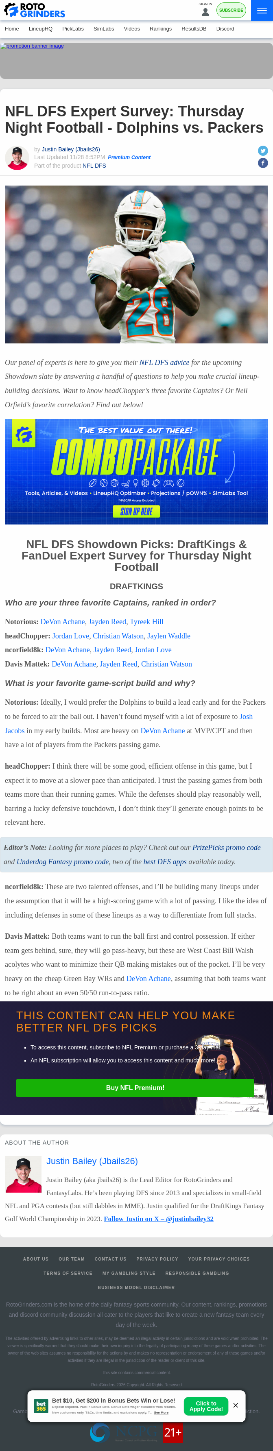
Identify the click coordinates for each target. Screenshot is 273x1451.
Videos (132, 29)
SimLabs (104, 29)
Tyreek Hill (147, 622)
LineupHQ (41, 29)
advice (165, 362)
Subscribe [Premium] (231, 10)
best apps (165, 862)
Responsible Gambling (197, 1273)
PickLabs (73, 29)
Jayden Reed (107, 622)
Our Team (72, 1259)
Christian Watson (118, 636)
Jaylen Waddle (168, 636)
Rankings (161, 29)
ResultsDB (193, 29)
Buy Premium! (135, 1087)
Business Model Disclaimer (136, 1287)
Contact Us (111, 1259)
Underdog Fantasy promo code (63, 862)
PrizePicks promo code (226, 848)
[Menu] (262, 10)
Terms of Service (68, 1273)
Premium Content (129, 157)
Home (12, 29)
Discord (225, 29)
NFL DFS (94, 165)
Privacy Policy (158, 1259)
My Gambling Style (129, 1273)
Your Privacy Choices (219, 1259)
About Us (36, 1259)
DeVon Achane (62, 622)
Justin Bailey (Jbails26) (71, 149)
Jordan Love (70, 636)
